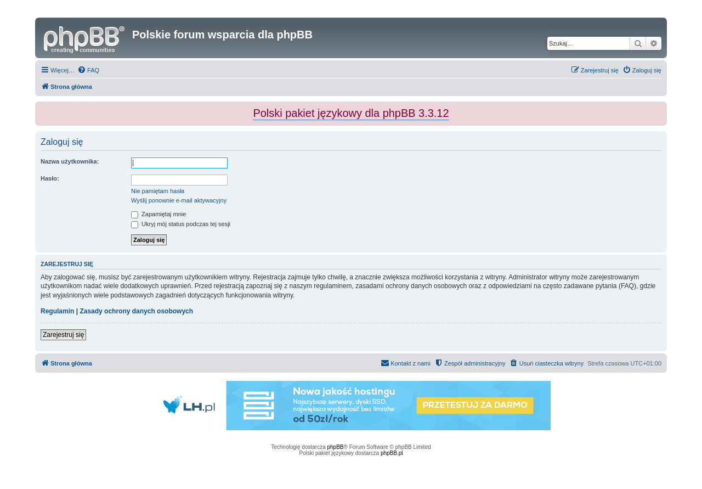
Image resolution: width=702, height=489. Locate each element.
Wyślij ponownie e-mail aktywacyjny (179, 200)
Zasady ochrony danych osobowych (136, 311)
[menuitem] (88, 70)
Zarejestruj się (63, 335)
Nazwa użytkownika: (70, 161)
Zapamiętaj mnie (158, 214)
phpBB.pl (392, 453)
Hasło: (50, 178)
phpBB (335, 447)
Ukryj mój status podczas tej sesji (180, 224)
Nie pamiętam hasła (157, 191)
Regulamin (57, 311)
